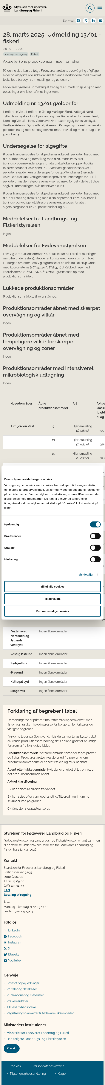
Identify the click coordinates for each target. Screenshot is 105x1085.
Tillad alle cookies (52, 586)
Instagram (15, 942)
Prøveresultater (17, 1001)
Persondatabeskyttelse (48, 1066)
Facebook (15, 936)
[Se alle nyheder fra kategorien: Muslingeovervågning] (15, 54)
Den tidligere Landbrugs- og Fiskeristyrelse (36, 1039)
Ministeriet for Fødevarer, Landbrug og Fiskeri (38, 1033)
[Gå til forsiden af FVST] (23, 8)
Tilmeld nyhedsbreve (21, 1007)
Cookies (15, 1066)
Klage (62, 1073)
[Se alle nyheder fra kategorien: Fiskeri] (34, 54)
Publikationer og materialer (25, 995)
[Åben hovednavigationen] (101, 8)
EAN (7, 890)
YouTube (14, 960)
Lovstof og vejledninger (23, 983)
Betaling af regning (17, 895)
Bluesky (13, 954)
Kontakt (11, 1048)
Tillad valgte (52, 598)
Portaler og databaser (22, 989)
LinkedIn (14, 930)
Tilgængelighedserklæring (28, 1073)
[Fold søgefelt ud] (90, 8)
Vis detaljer (86, 574)
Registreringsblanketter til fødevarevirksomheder (40, 1013)
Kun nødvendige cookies (52, 611)
